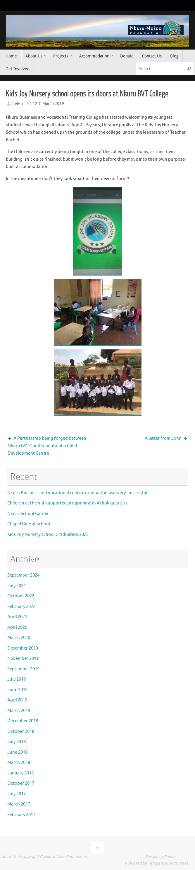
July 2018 (16, 742)
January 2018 (20, 773)
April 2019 (17, 700)
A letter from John (166, 438)
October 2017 (20, 783)
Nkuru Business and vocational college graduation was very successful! (78, 493)
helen (17, 103)
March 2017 (18, 804)
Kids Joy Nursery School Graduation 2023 (48, 534)
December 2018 (22, 721)
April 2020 (17, 627)
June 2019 (17, 690)
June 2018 (17, 752)
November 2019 (23, 658)
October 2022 (20, 596)
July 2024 (16, 586)
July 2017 (16, 794)
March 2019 (18, 710)
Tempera (156, 863)
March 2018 (18, 762)
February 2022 (21, 606)
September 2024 (23, 575)
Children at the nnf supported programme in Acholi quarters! (68, 503)
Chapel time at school (28, 524)
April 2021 (17, 617)
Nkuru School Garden (28, 513)
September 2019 (23, 669)
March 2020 (18, 637)
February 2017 (21, 815)
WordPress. (178, 863)
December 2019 (22, 648)
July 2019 (16, 679)
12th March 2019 (48, 103)
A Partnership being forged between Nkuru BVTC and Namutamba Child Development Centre (47, 446)
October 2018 (20, 731)
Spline (169, 856)
